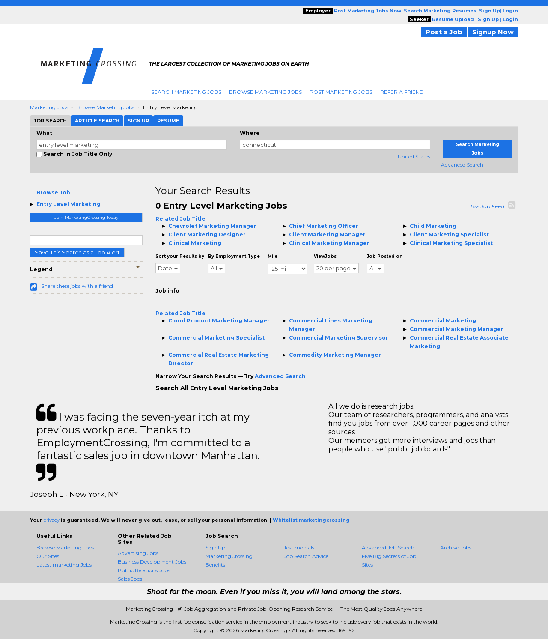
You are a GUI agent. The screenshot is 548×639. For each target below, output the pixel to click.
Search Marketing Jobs (186, 92)
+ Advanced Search (460, 164)
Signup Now (493, 32)
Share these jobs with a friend (77, 286)
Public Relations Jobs (144, 570)
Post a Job (444, 32)
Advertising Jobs (138, 553)
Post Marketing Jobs (341, 92)
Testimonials (299, 547)
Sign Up (215, 547)
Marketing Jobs (49, 107)
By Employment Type (234, 256)
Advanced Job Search (388, 547)
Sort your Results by (179, 256)
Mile (272, 256)
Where (250, 133)
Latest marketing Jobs (64, 564)
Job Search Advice (306, 556)
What (44, 133)
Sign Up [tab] (138, 121)
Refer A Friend (402, 92)
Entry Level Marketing (68, 204)
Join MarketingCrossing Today (86, 217)
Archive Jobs (455, 547)
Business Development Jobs (152, 561)
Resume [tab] (168, 121)
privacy (51, 520)
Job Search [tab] (50, 121)
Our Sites (47, 556)
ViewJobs (325, 256)
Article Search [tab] (97, 121)
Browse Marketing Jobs (265, 92)
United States (414, 156)
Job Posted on (384, 256)
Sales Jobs (130, 579)
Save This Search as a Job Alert (77, 252)
